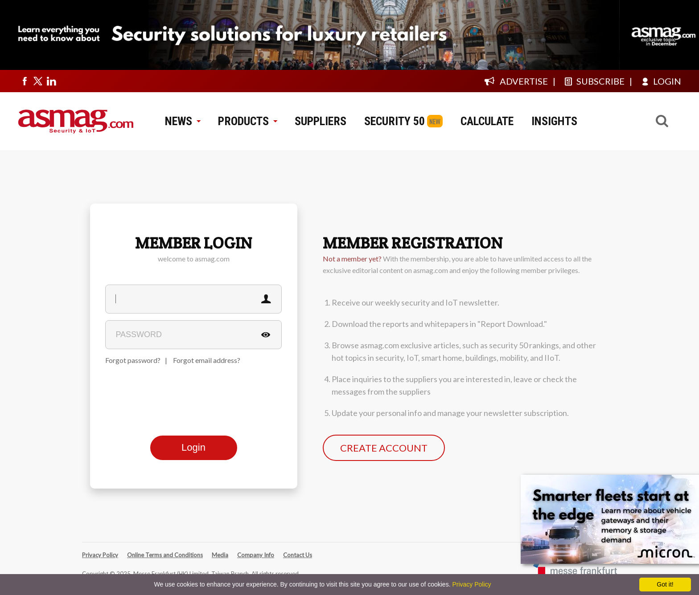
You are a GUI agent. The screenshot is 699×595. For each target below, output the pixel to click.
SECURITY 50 (394, 121)
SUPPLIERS (320, 121)
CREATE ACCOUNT (384, 448)
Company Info (255, 554)
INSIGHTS (554, 121)
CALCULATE (487, 121)
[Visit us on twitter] (38, 81)
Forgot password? (132, 360)
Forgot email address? (206, 360)
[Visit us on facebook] (24, 81)
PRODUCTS (247, 121)
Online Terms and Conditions (165, 554)
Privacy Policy (100, 554)
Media (220, 554)
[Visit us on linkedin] (51, 81)
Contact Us (297, 554)
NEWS (182, 121)
